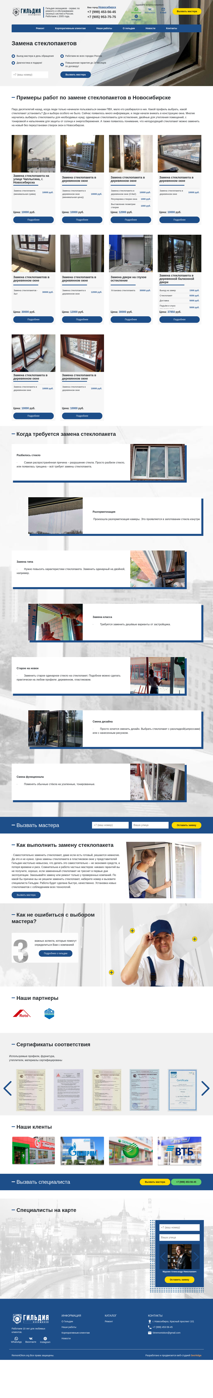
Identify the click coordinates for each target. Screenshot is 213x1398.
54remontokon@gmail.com (167, 1332)
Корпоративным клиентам (70, 28)
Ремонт (109, 1321)
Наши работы (104, 28)
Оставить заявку (186, 825)
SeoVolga (196, 1355)
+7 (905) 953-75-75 (101, 17)
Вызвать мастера (187, 11)
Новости (150, 28)
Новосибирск (107, 7)
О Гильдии (67, 1321)
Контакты (171, 28)
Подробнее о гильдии (55, 953)
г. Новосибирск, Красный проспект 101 (173, 1321)
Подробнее (33, 219)
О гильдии (129, 28)
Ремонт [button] (40, 28)
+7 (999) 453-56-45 (101, 12)
